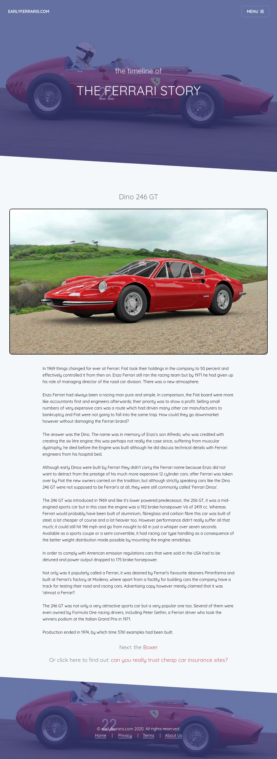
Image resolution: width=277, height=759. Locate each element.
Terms (148, 735)
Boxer (150, 647)
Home (100, 735)
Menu (252, 11)
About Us (173, 735)
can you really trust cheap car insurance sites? (169, 659)
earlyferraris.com (28, 11)
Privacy (125, 735)
